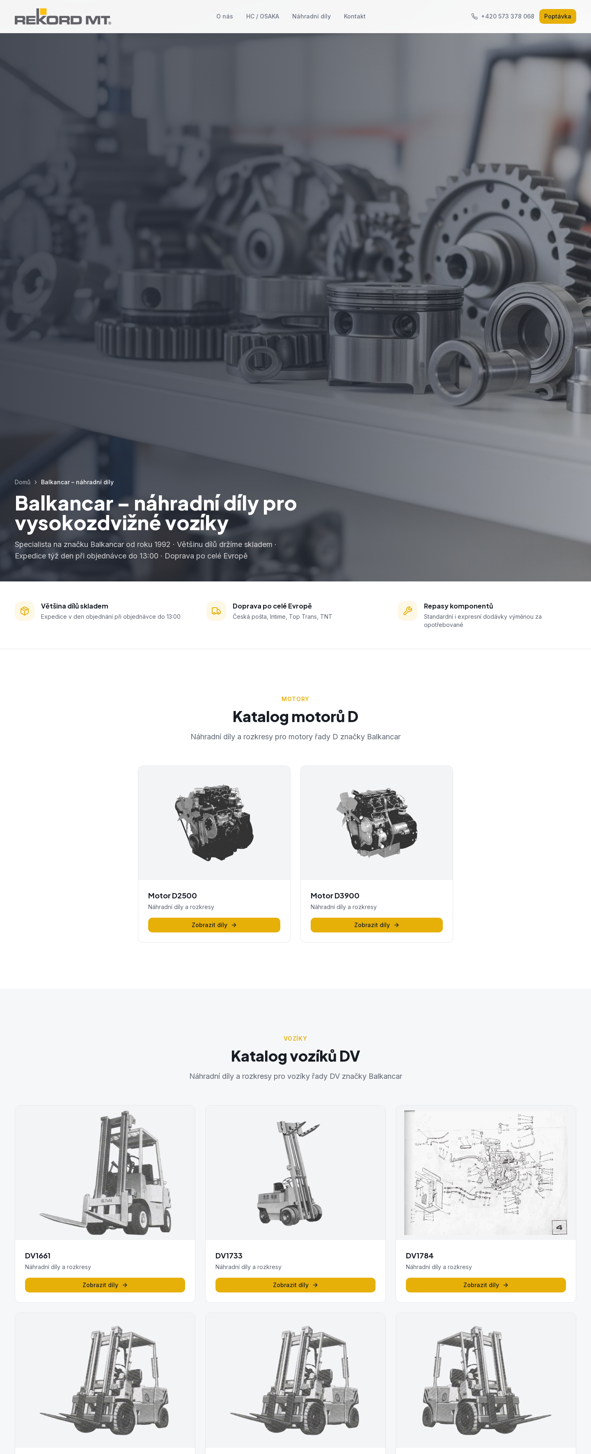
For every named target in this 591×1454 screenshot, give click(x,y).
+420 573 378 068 (502, 16)
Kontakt (355, 16)
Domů (22, 482)
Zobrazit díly (214, 924)
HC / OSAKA (262, 16)
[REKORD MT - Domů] (63, 16)
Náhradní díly (311, 16)
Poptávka (557, 16)
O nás (224, 16)
